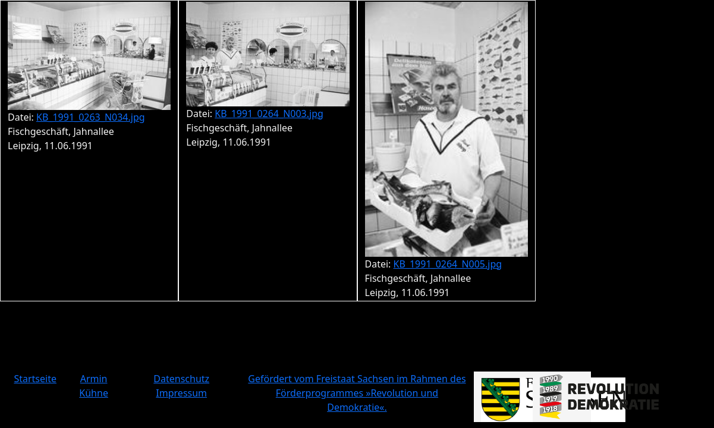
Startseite (35, 378)
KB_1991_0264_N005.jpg (448, 263)
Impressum (181, 392)
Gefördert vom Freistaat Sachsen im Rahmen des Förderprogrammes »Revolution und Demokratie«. (356, 393)
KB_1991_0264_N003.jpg (269, 113)
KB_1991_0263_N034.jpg (90, 117)
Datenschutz (181, 378)
